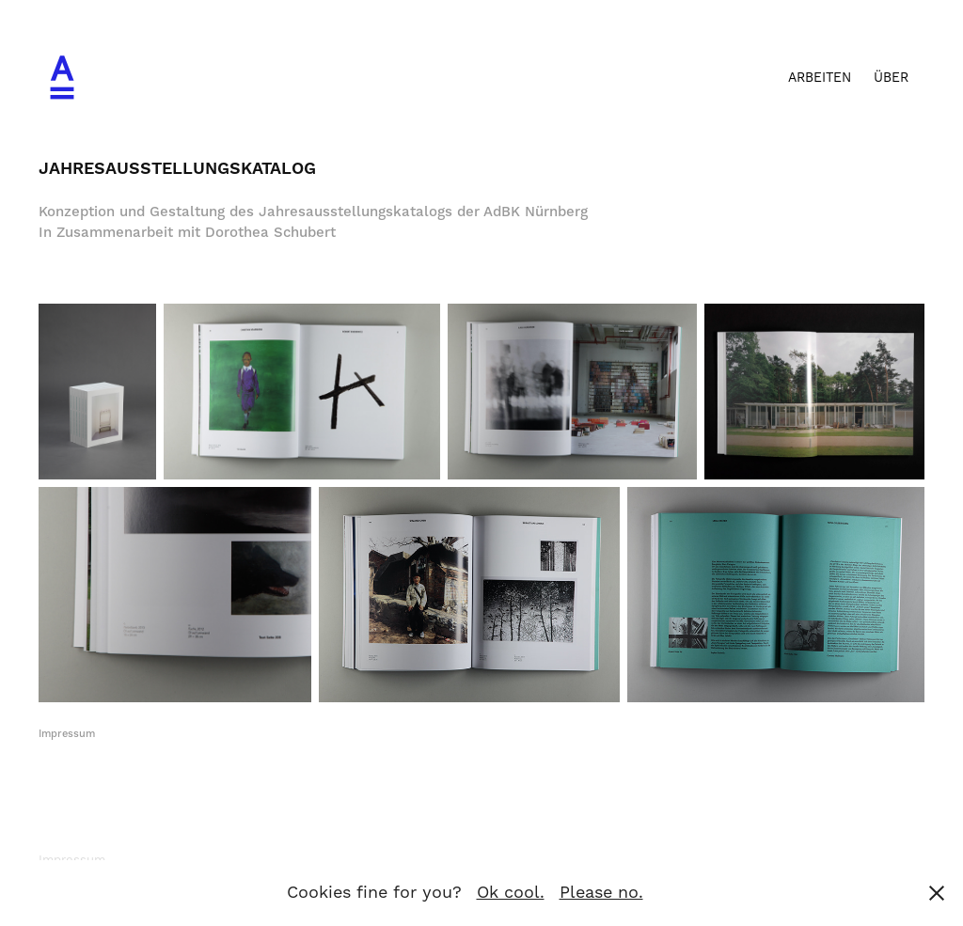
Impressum (67, 734)
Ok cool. (511, 892)
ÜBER (891, 78)
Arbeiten (819, 78)
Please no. (601, 892)
